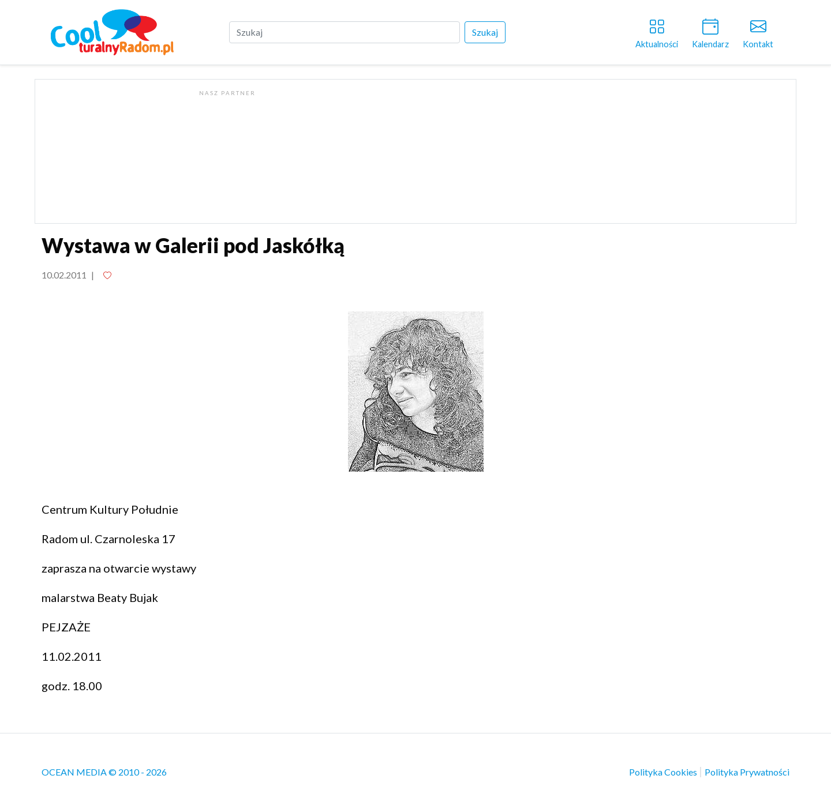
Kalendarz (710, 31)
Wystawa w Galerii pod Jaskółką (193, 245)
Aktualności (656, 31)
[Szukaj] (344, 32)
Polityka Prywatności (747, 771)
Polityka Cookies (664, 771)
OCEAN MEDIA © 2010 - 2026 (104, 771)
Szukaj (485, 32)
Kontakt (758, 31)
